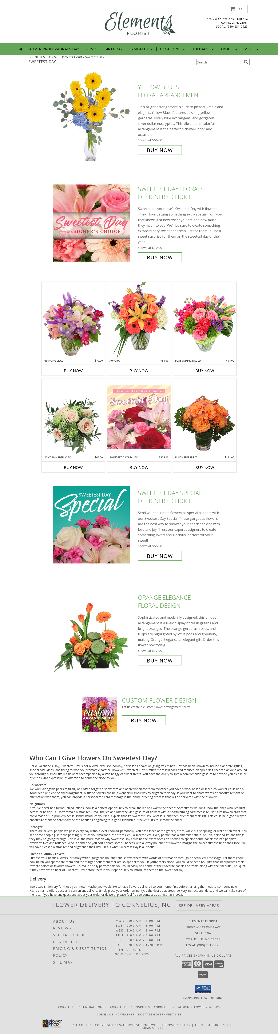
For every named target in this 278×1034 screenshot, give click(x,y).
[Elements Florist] (140, 24)
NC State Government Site (159, 1014)
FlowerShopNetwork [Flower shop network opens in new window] (142, 1025)
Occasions (173, 49)
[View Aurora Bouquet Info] (139, 320)
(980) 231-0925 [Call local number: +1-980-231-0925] (237, 26)
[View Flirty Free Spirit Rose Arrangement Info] (204, 417)
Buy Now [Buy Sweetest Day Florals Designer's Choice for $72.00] (160, 257)
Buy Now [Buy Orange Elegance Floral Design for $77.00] (160, 660)
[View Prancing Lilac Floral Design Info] (73, 320)
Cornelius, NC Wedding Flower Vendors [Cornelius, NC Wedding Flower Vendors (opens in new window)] (187, 1007)
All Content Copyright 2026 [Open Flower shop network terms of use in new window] (97, 1025)
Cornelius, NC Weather (115, 1014)
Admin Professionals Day (54, 49)
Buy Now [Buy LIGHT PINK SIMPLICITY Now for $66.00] (73, 467)
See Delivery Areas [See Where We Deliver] (199, 905)
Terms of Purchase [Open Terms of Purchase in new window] (212, 1025)
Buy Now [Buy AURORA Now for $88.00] (139, 370)
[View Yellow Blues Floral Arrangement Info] (94, 119)
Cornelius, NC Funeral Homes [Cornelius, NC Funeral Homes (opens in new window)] (82, 1007)
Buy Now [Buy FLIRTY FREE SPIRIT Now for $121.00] (204, 467)
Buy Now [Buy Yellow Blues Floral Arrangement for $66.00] (160, 150)
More (252, 49)
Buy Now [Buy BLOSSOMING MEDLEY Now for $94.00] (204, 370)
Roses (92, 49)
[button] (236, 9)
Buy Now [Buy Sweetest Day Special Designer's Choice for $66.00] (160, 555)
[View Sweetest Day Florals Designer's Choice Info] (94, 223)
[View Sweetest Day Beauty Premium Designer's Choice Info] (139, 417)
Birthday (113, 49)
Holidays (203, 49)
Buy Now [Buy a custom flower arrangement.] (144, 720)
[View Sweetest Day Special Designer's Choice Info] (94, 524)
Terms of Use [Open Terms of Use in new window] (152, 1027)
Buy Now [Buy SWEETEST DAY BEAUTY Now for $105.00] (139, 467)
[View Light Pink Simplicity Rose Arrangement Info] (73, 417)
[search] (246, 62)
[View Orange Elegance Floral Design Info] (94, 629)
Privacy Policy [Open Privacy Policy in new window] (178, 1025)
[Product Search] (219, 62)
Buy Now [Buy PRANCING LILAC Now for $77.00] (73, 370)
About (229, 49)
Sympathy (142, 49)
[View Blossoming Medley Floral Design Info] (204, 320)
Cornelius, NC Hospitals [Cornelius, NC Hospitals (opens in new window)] (130, 1007)
